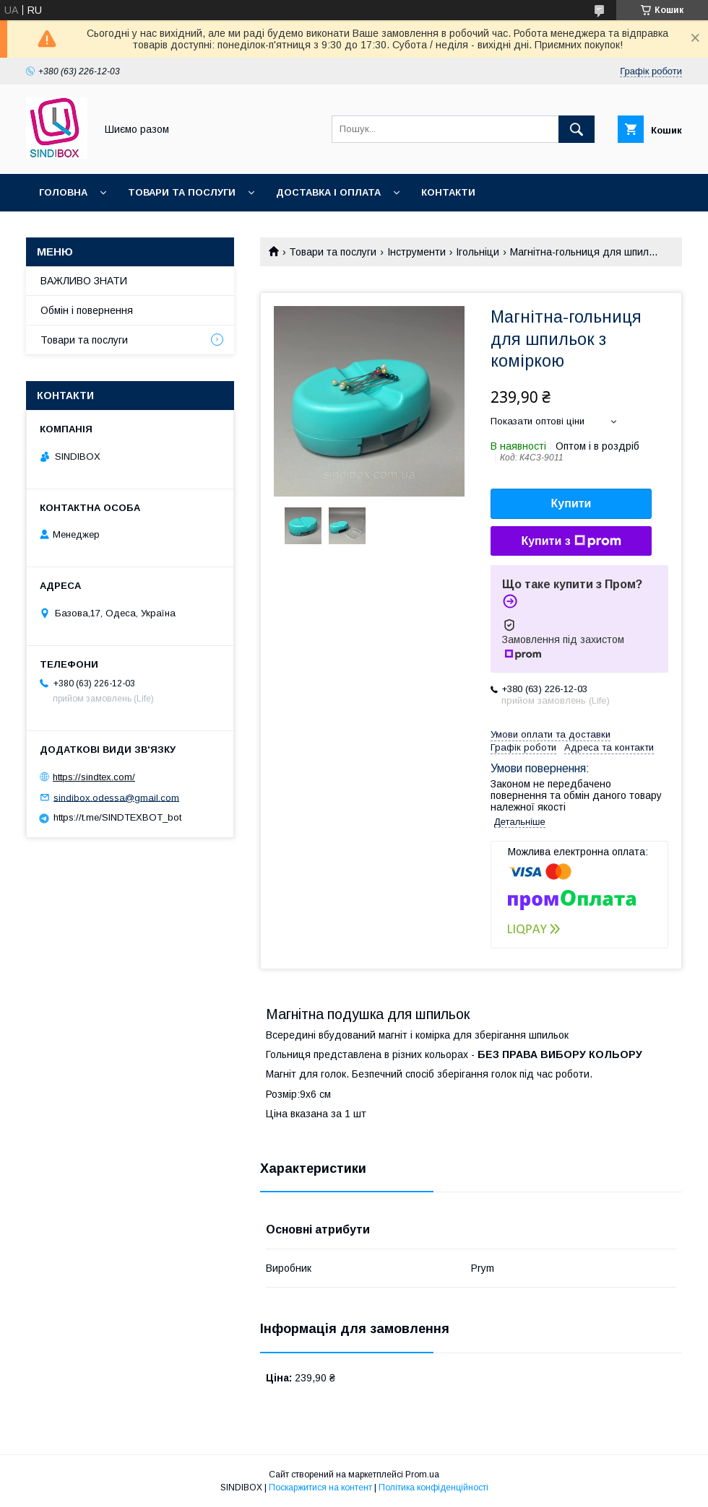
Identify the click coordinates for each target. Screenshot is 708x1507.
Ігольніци (477, 252)
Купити (571, 503)
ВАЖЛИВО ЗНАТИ (83, 281)
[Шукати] (576, 129)
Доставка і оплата (328, 192)
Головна (63, 192)
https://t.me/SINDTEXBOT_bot (117, 817)
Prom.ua (422, 1474)
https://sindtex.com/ (94, 777)
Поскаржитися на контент (320, 1487)
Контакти (448, 192)
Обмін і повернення (86, 310)
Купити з (571, 541)
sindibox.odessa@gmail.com (116, 797)
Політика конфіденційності (433, 1487)
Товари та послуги (182, 192)
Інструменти (416, 252)
